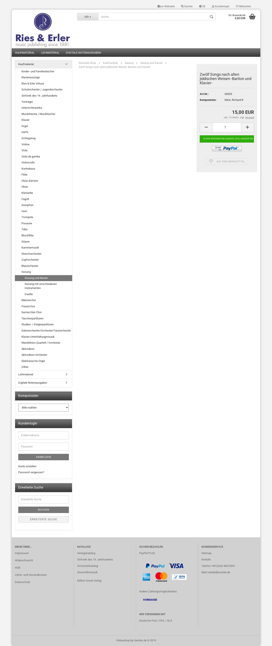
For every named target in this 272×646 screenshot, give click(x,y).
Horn (24, 211)
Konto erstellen (27, 466)
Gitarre (25, 241)
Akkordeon (27, 348)
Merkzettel (243, 6)
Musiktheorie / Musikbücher (38, 114)
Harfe (24, 132)
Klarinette (27, 192)
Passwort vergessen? (31, 472)
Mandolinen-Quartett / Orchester (40, 342)
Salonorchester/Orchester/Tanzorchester (46, 330)
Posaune (26, 223)
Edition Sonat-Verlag (89, 580)
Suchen (187, 6)
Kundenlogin (221, 6)
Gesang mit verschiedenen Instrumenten (41, 286)
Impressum (22, 553)
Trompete (27, 217)
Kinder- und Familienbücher (37, 71)
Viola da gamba (30, 156)
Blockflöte (27, 235)
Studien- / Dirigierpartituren (37, 324)
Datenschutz (22, 582)
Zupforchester (30, 259)
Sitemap (206, 553)
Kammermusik (30, 247)
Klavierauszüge (30, 77)
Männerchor (28, 300)
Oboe (24, 186)
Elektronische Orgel (33, 361)
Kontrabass (28, 168)
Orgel (24, 126)
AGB (17, 567)
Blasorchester (29, 265)
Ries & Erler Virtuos (32, 83)
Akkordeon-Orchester (34, 354)
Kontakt (206, 559)
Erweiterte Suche (43, 519)
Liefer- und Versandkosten (31, 574)
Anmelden (43, 457)
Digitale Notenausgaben (83, 52)
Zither (24, 367)
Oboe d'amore (29, 180)
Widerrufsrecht (24, 560)
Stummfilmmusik (87, 572)
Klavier (25, 119)
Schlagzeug (28, 138)
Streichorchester (31, 253)
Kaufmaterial (25, 52)
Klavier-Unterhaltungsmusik (38, 336)
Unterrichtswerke (31, 107)
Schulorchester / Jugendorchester (41, 89)
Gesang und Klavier (36, 278)
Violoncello (28, 162)
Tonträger (27, 101)
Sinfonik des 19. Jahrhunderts (39, 95)
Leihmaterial (50, 52)
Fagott (25, 199)
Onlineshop (123, 640)
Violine (25, 144)
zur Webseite (166, 6)
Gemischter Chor (31, 312)
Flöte (24, 174)
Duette (29, 294)
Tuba (24, 229)
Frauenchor (28, 306)
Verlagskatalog (86, 553)
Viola (24, 150)
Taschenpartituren (32, 318)
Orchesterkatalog (87, 565)
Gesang (26, 271)
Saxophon (27, 205)
